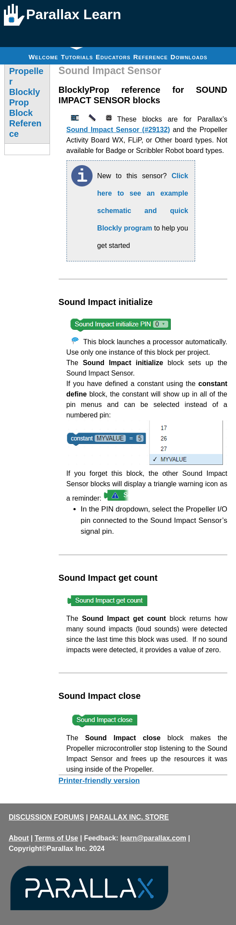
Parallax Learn (73, 14)
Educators (113, 57)
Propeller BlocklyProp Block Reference (26, 102)
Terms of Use (56, 838)
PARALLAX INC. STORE (129, 817)
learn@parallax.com (153, 838)
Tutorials (77, 54)
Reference (150, 57)
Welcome (43, 57)
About (19, 838)
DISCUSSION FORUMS (46, 817)
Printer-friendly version (99, 780)
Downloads (188, 57)
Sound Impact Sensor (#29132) (118, 129)
